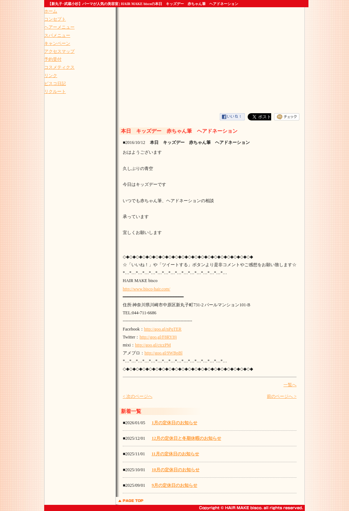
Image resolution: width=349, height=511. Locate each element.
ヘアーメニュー (59, 27)
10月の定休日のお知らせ (175, 469)
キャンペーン (57, 43)
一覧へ (290, 384)
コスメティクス (59, 67)
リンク (50, 75)
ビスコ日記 (55, 83)
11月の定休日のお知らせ (175, 453)
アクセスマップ (59, 51)
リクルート (55, 91)
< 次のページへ (137, 396)
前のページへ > (282, 396)
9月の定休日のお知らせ (174, 485)
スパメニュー (57, 35)
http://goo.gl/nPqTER (163, 329)
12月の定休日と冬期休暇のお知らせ (186, 438)
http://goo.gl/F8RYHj (158, 337)
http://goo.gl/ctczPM (153, 345)
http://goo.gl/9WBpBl (163, 352)
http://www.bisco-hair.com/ (146, 288)
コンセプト (55, 19)
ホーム (50, 11)
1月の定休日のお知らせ (174, 422)
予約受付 (53, 59)
